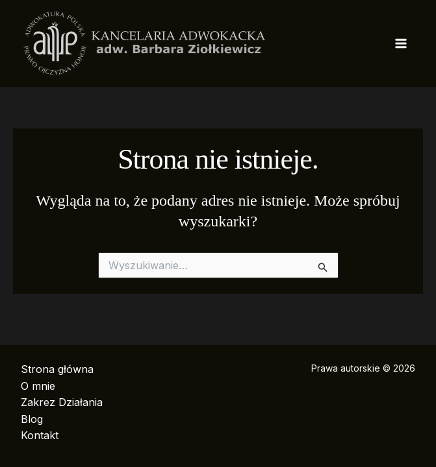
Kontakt (39, 435)
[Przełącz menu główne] (401, 43)
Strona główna (57, 369)
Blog (32, 419)
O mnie (38, 385)
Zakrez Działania (62, 402)
